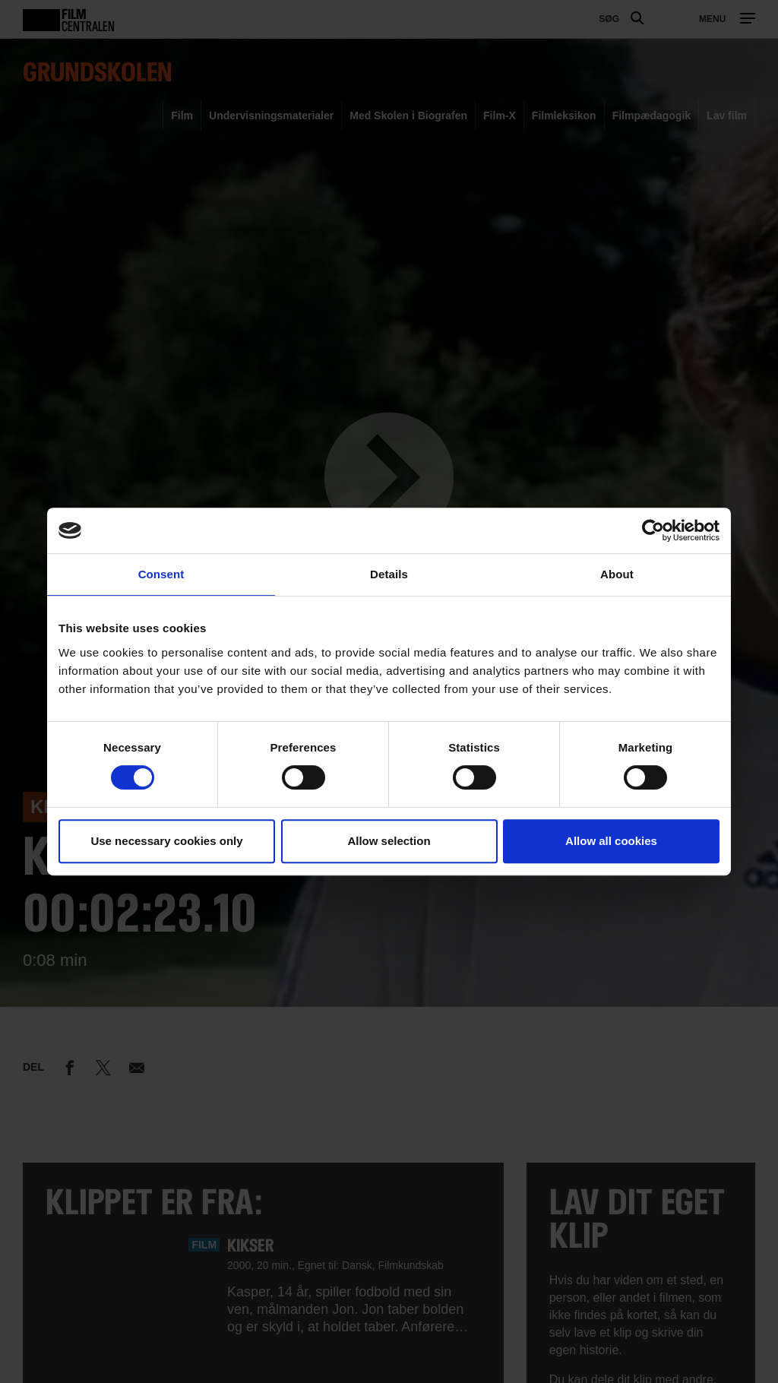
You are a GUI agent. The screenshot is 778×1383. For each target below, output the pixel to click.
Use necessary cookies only (166, 840)
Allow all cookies (611, 840)
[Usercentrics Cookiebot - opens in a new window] (653, 530)
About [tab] (617, 574)
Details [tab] (389, 574)
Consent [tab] (161, 574)
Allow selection (388, 840)
